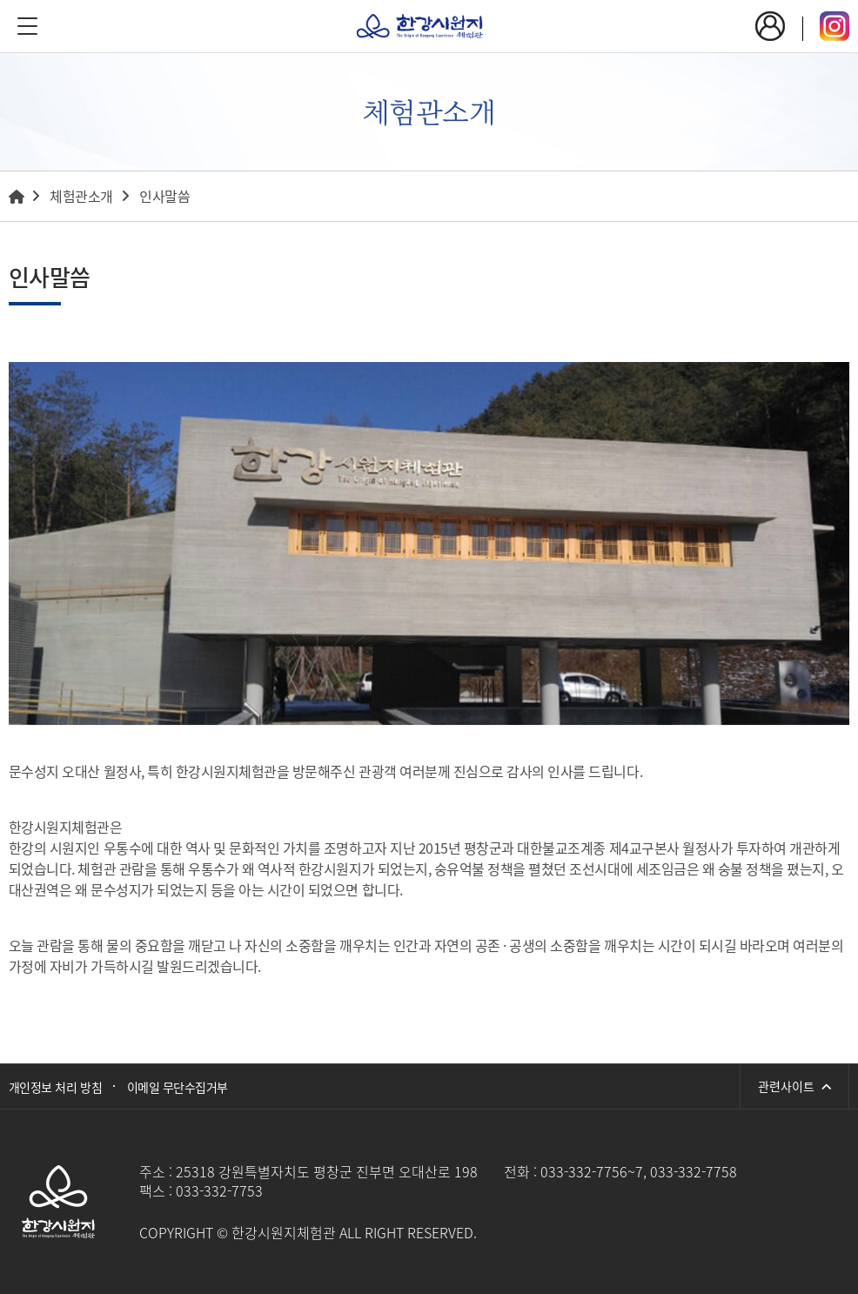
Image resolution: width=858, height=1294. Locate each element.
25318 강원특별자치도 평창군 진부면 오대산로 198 (327, 1171)
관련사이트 (794, 1086)
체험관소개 (81, 195)
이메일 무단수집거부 (177, 1087)
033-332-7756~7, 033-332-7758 (638, 1171)
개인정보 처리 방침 (55, 1087)
